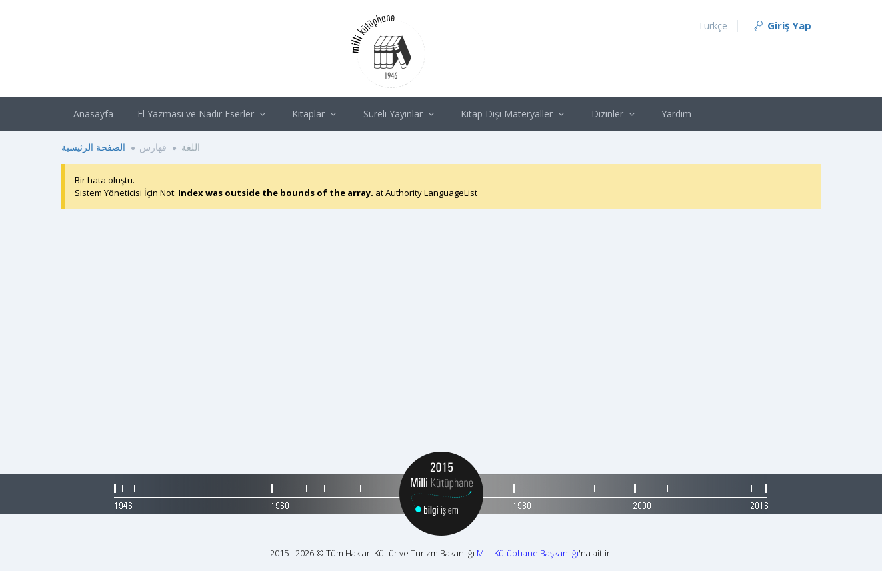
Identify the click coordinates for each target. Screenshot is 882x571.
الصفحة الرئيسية (93, 147)
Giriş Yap (781, 25)
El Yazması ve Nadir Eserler (203, 113)
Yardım (676, 113)
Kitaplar (315, 113)
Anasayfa (93, 113)
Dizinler (614, 113)
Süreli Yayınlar (400, 113)
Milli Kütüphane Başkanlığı (528, 553)
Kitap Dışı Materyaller (514, 113)
